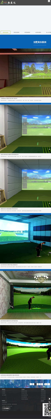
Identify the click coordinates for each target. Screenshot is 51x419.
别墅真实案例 (5, 32)
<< (30, 384)
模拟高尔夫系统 (24, 391)
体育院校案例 (27, 32)
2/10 (46, 384)
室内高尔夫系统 (24, 393)
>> (48, 384)
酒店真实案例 (16, 32)
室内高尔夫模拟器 (24, 399)
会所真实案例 (39, 32)
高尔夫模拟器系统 (24, 395)
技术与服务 (4, 395)
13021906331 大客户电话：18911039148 (9, 404)
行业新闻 (3, 393)
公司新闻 (3, 391)
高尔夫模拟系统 (24, 397)
